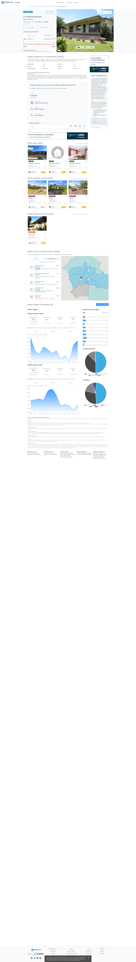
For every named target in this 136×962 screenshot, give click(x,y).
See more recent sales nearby (82, 143)
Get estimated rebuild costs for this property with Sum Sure (36, 51)
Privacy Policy (76, 960)
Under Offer (51, 193)
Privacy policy (88, 953)
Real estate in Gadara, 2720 (98, 453)
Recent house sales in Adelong (66, 453)
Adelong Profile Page (96, 127)
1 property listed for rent (102, 119)
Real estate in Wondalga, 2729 (99, 455)
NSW (41, 6)
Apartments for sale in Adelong (33, 454)
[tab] (36, 331)
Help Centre (102, 953)
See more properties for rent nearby (80, 214)
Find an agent (53, 951)
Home (37, 6)
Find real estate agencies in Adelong (84, 454)
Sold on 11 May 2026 (53, 158)
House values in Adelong (65, 455)
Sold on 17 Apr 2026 (73, 158)
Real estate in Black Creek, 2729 (99, 458)
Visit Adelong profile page (102, 304)
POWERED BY (36, 953)
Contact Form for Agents (71, 953)
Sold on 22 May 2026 (32, 158)
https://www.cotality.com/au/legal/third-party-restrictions (94, 436)
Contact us (102, 951)
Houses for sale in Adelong (32, 453)
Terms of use (88, 951)
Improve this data (26, 24)
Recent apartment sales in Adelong (67, 454)
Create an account (71, 951)
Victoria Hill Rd (54, 6)
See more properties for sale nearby (80, 178)
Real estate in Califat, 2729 (98, 457)
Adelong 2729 (47, 6)
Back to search (32, 6)
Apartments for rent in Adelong (50, 454)
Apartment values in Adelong (66, 457)
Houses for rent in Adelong (49, 453)
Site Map (53, 953)
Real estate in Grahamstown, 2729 (100, 454)
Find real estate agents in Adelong (84, 453)
